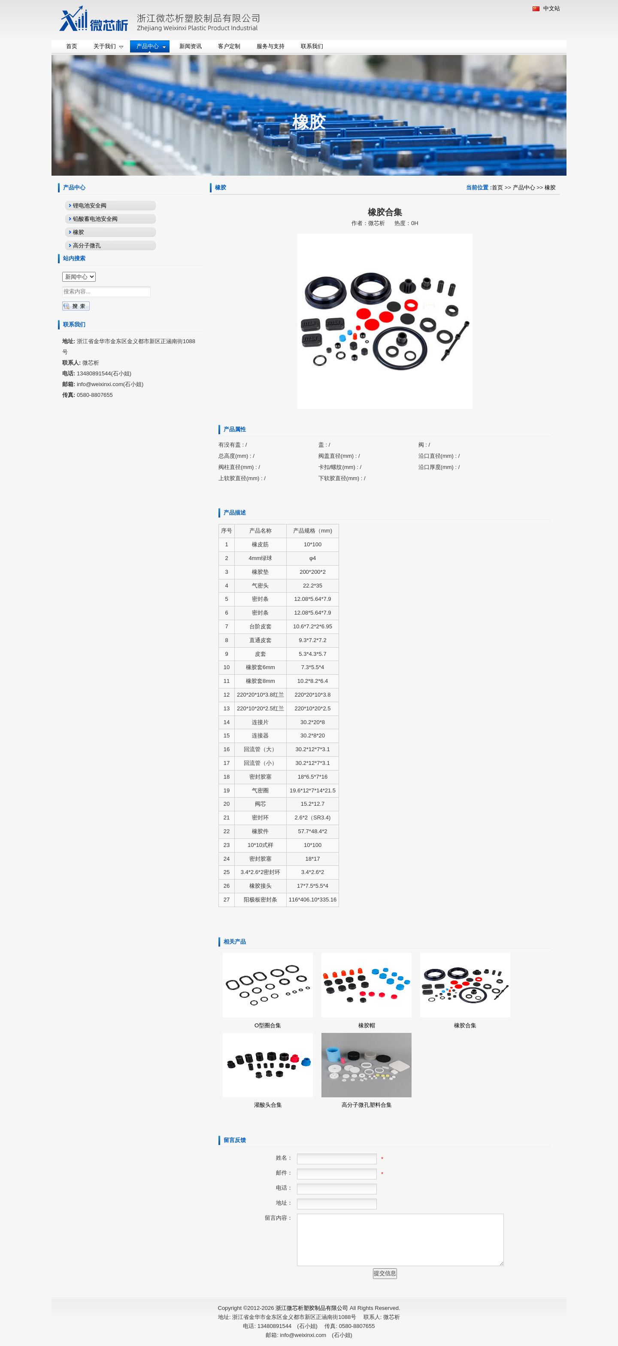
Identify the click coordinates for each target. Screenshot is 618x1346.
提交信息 (385, 1273)
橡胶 (550, 187)
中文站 (546, 8)
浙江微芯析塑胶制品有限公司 (312, 1308)
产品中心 (524, 187)
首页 (497, 187)
